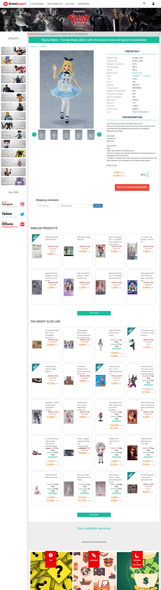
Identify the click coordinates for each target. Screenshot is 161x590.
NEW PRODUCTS (54, 4)
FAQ (43, 565)
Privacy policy (73, 569)
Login (98, 569)
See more (94, 299)
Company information (76, 573)
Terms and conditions (76, 565)
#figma (135, 112)
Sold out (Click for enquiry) (132, 187)
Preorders (83, 4)
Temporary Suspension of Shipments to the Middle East (58, 34)
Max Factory (137, 73)
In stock (70, 4)
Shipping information (49, 569)
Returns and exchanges (50, 573)
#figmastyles (143, 112)
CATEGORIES (36, 4)
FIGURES (33, 46)
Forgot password (101, 565)
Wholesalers (100, 573)
